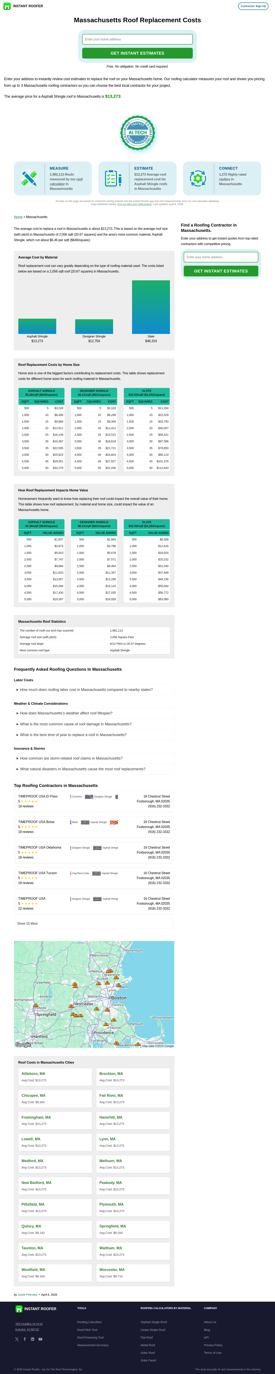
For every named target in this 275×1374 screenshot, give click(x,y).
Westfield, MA (33, 1270)
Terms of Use (212, 1352)
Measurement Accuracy (93, 1345)
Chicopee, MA (34, 1095)
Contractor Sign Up (253, 6)
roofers (224, 179)
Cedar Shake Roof (153, 1330)
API (206, 1337)
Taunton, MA (32, 1248)
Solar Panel (148, 1360)
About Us (210, 1322)
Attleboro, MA (33, 1074)
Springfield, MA (112, 1226)
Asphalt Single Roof (154, 1322)
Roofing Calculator (89, 1322)
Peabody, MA (110, 1183)
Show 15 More (27, 923)
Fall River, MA (111, 1095)
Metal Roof (148, 1345)
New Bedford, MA (37, 1183)
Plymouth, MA (111, 1204)
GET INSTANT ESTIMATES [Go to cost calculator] (137, 53)
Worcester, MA (112, 1270)
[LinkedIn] (32, 1339)
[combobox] (137, 39)
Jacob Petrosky (27, 1294)
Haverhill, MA (110, 1117)
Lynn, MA (107, 1139)
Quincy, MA (31, 1226)
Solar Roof (148, 1352)
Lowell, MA (31, 1139)
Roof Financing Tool (90, 1337)
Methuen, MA (110, 1161)
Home (18, 217)
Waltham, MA (110, 1248)
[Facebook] (25, 1339)
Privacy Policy (213, 1345)
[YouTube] (40, 1339)
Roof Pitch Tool (87, 1330)
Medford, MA (33, 1161)
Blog (207, 1330)
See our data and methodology (134, 204)
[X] (17, 1339)
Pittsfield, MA (33, 1204)
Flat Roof (147, 1337)
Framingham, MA (36, 1117)
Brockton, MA (111, 1074)
